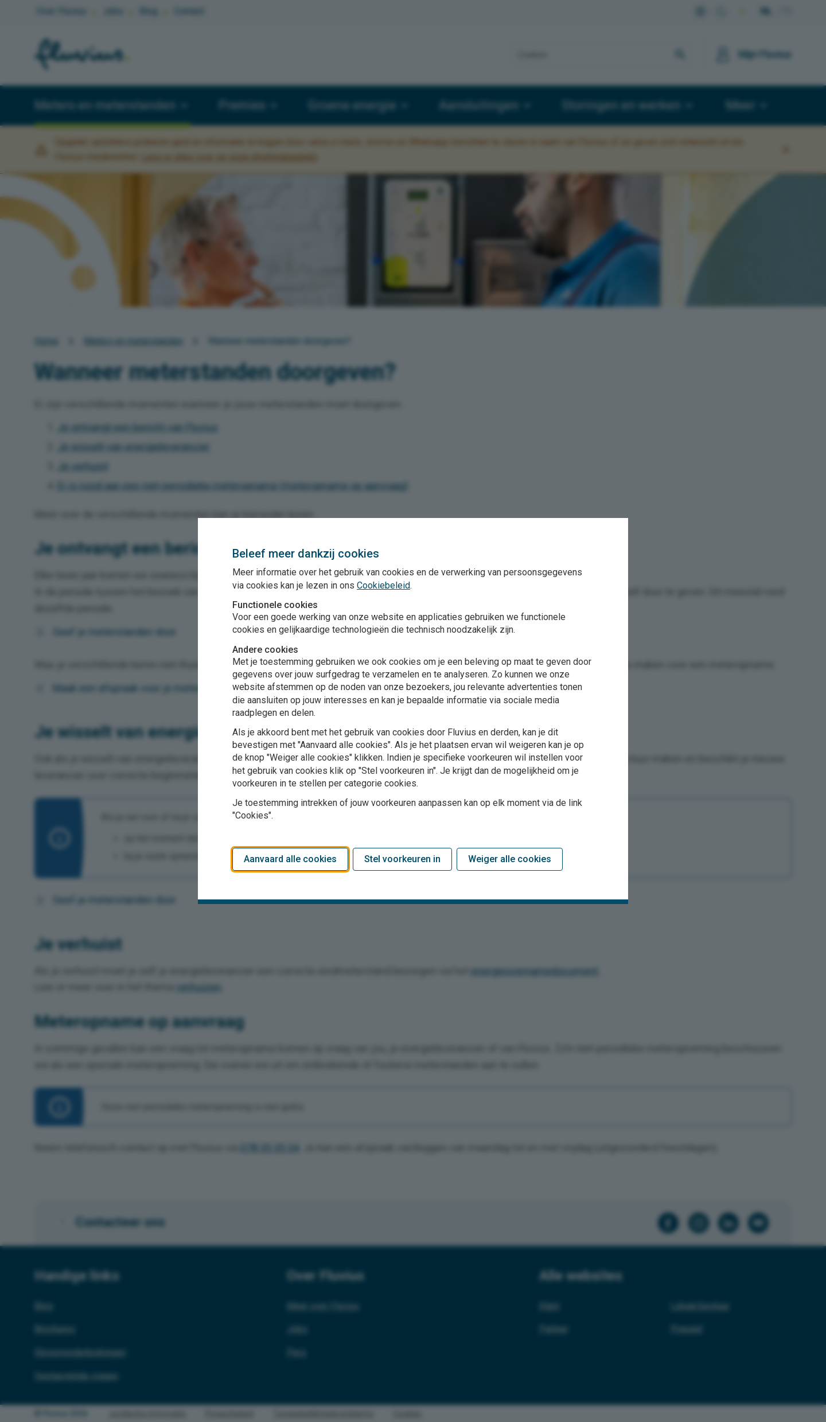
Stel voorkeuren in (402, 859)
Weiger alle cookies (509, 859)
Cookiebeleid (383, 585)
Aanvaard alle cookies (290, 859)
